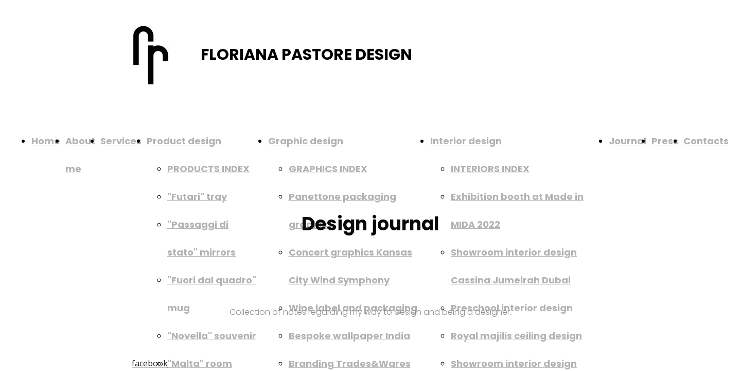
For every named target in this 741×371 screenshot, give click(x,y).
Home (45, 140)
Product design (184, 140)
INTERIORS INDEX (490, 168)
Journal (627, 140)
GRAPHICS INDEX (328, 168)
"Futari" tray (197, 196)
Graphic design (305, 140)
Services (121, 140)
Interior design (466, 140)
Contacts (706, 140)
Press (664, 140)
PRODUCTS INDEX (208, 168)
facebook (150, 363)
